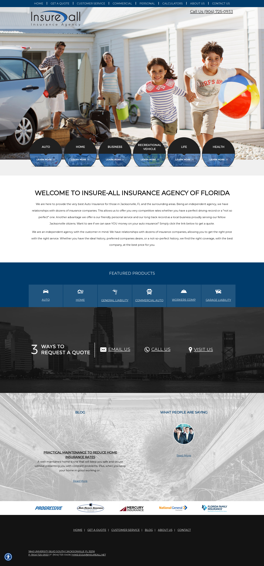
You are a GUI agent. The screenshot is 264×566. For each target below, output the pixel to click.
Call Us (157, 349)
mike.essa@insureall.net (89, 554)
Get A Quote (96, 530)
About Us (165, 530)
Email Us (115, 349)
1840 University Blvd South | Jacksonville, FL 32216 (62, 551)
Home (77, 530)
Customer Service (125, 530)
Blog (149, 530)
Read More (80, 481)
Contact (184, 530)
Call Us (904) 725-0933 (211, 11)
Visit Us (201, 349)
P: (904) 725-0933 (39, 554)
